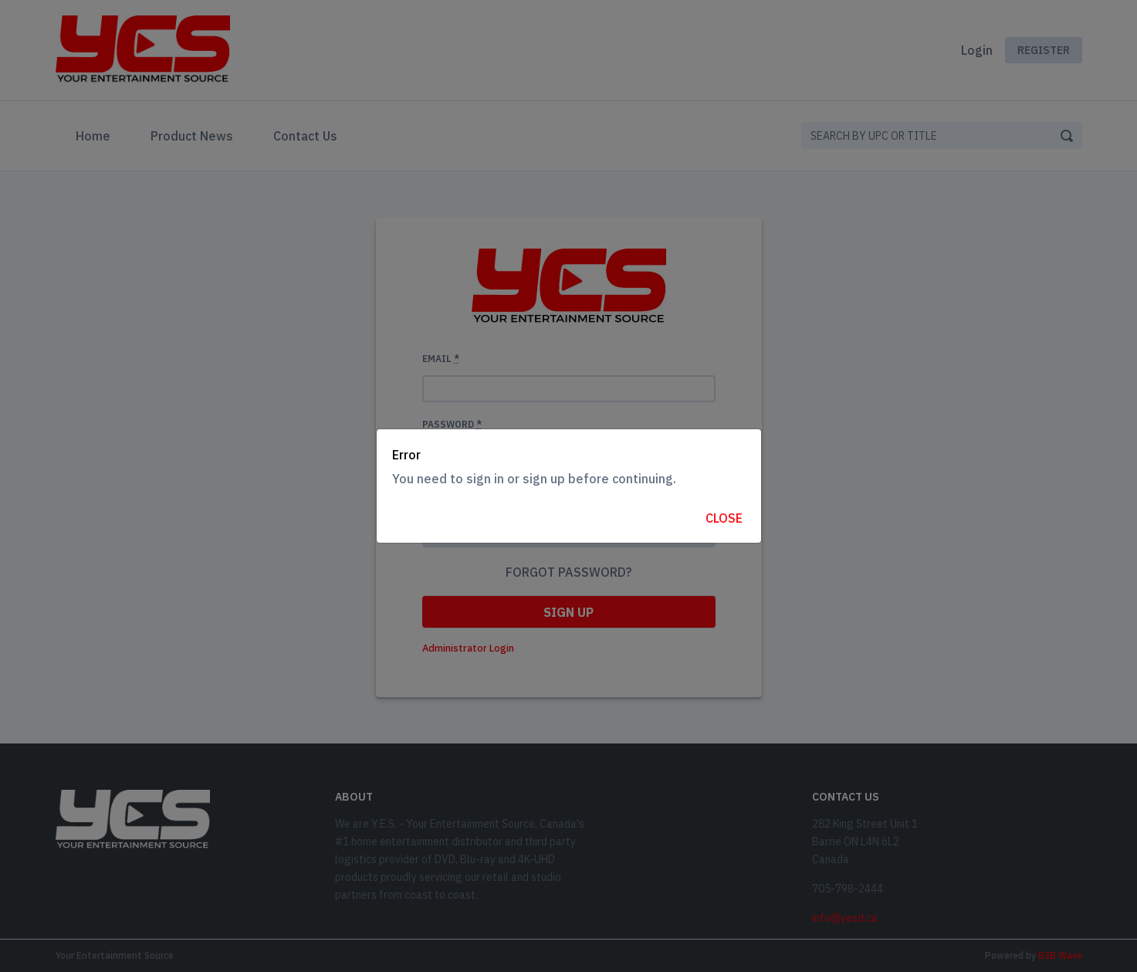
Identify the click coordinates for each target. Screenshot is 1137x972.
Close (724, 518)
